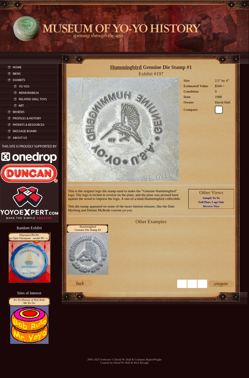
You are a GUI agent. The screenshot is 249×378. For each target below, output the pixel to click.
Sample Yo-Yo (211, 198)
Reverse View (211, 206)
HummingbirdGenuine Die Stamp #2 (88, 228)
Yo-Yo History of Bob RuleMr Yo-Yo (29, 301)
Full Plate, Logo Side (211, 202)
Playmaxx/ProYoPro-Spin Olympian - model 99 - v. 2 (29, 236)
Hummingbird (126, 67)
